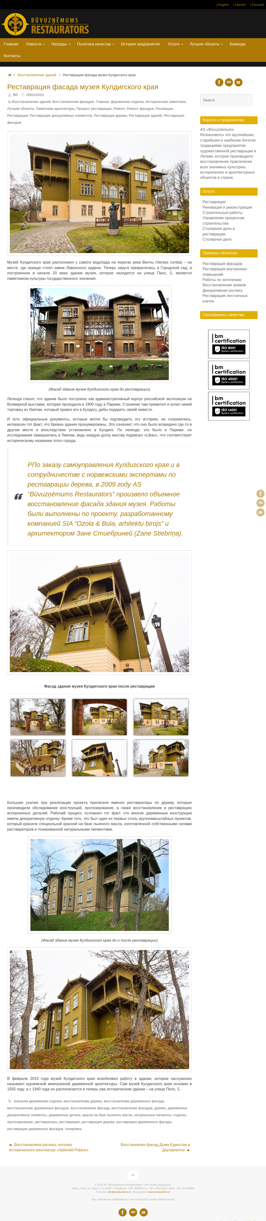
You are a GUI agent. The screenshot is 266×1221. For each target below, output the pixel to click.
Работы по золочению (222, 280)
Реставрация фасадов (222, 264)
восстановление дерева (82, 1101)
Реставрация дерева (110, 115)
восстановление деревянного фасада (134, 1101)
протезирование (20, 1122)
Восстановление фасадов (73, 102)
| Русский (257, 4)
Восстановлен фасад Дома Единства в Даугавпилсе (155, 1147)
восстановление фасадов (132, 1108)
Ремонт (119, 109)
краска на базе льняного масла (107, 1115)
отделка (179, 1115)
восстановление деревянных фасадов (37, 1108)
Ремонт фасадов (140, 109)
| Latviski (239, 4)
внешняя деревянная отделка (38, 1101)
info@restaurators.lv (119, 1191)
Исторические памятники (166, 102)
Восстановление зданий (37, 75)
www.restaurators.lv (158, 1191)
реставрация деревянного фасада (143, 1122)
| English (222, 4)
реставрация (69, 1122)
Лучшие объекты (20, 109)
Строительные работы (223, 213)
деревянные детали (64, 1115)
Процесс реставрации (93, 109)
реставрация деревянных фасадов (35, 1129)
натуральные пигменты (152, 1115)
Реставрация (17, 115)
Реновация (164, 109)
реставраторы (46, 1122)
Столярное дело (217, 239)
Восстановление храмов (224, 285)
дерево (160, 1108)
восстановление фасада (89, 1108)
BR (15, 95)
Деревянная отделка (127, 102)
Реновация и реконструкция (227, 207)
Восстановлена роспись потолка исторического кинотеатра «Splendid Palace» (49, 1147)
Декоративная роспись (223, 290)
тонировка (73, 1129)
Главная (102, 102)
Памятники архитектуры (55, 109)
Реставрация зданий (145, 115)
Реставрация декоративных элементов (61, 115)
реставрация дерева (98, 1122)
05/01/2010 (35, 95)
